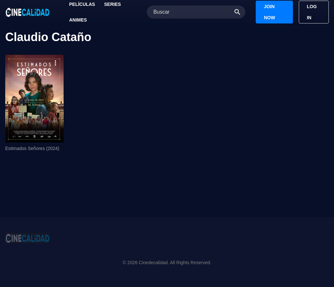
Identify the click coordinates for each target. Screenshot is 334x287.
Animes (78, 20)
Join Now (269, 12)
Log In (312, 12)
